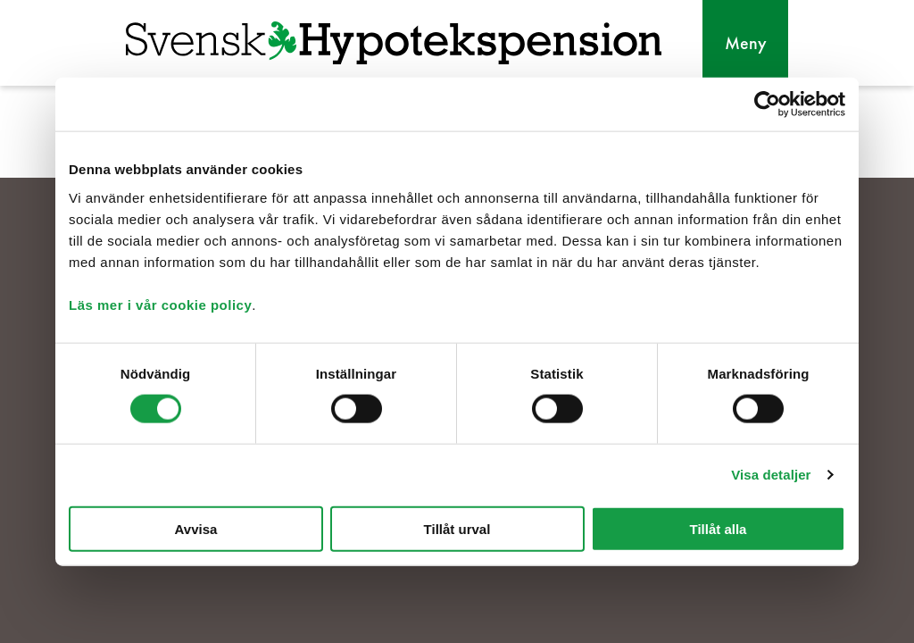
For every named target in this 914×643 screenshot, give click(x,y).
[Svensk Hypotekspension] (393, 42)
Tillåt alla (718, 528)
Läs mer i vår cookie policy (160, 304)
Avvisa (196, 528)
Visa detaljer (770, 474)
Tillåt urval (457, 528)
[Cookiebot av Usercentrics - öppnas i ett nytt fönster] (767, 104)
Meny (746, 42)
